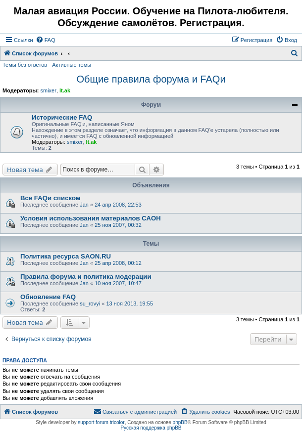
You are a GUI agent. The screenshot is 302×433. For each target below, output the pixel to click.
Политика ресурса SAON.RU (65, 256)
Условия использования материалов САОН (90, 218)
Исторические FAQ (62, 117)
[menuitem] (45, 40)
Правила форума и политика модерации (85, 276)
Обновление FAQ (48, 297)
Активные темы (71, 65)
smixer (48, 90)
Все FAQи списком (50, 198)
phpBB (180, 422)
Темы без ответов (24, 65)
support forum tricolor (101, 422)
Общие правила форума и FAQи (150, 79)
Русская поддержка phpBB (150, 428)
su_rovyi (90, 303)
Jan (84, 205)
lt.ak (64, 90)
